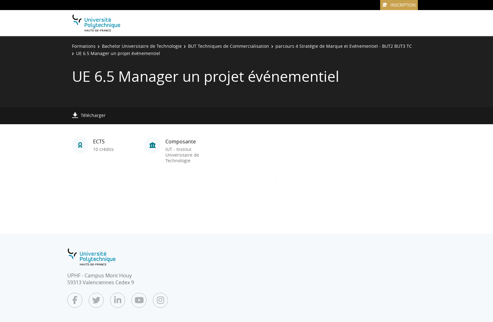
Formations (84, 46)
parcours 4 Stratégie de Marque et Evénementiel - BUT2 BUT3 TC (343, 46)
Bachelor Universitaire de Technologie (142, 46)
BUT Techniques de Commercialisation (228, 46)
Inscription (399, 5)
